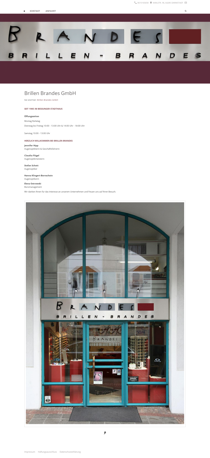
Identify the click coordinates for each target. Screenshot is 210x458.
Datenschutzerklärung (70, 451)
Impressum (29, 451)
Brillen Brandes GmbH (47, 100)
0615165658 (141, 2)
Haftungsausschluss (47, 451)
